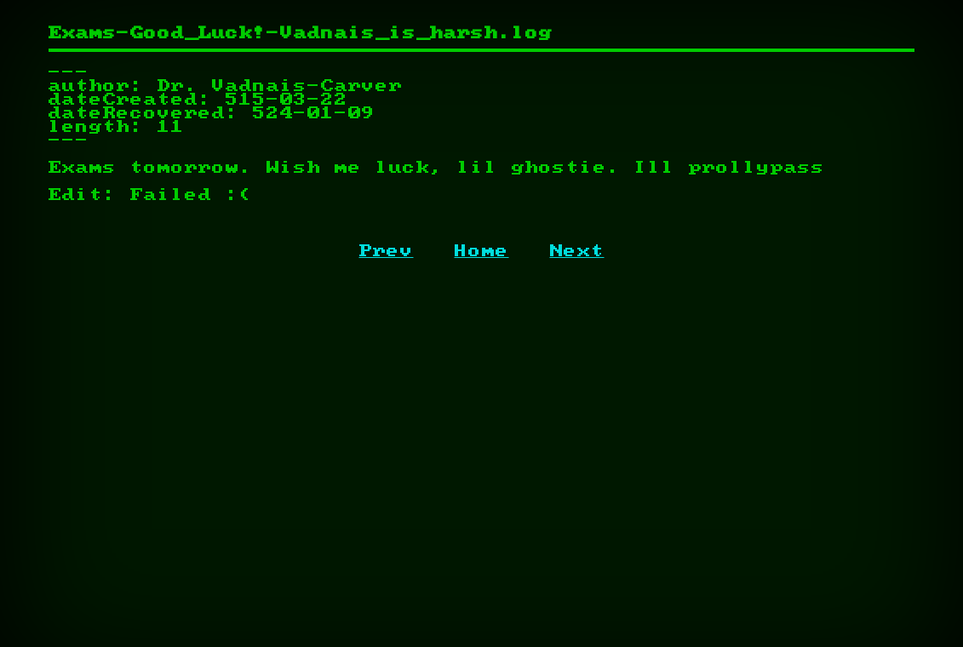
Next (577, 251)
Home (482, 251)
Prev (386, 251)
